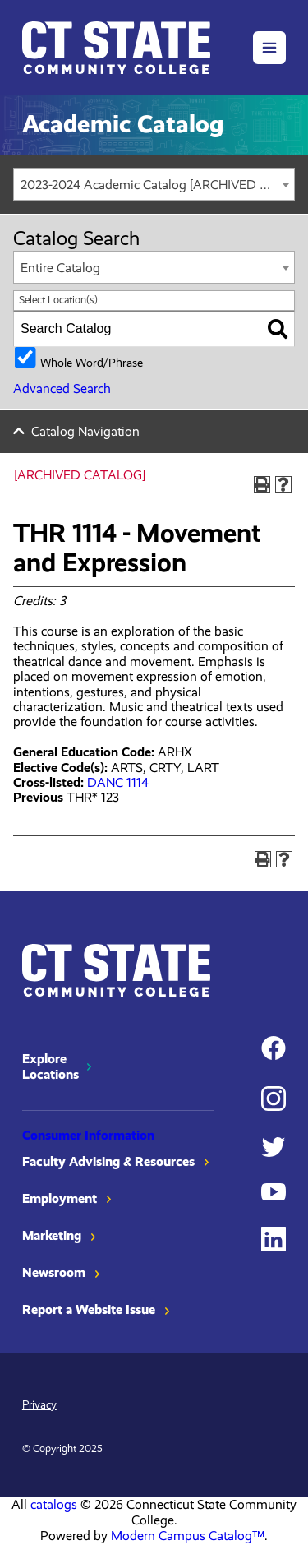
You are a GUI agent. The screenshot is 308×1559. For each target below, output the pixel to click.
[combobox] (154, 184)
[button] (269, 47)
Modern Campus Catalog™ (187, 1535)
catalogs (53, 1504)
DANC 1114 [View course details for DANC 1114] (118, 782)
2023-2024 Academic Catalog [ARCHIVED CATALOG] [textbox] (157, 184)
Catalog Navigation (85, 431)
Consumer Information (88, 1135)
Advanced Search (62, 388)
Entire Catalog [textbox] (60, 267)
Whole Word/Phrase (91, 362)
